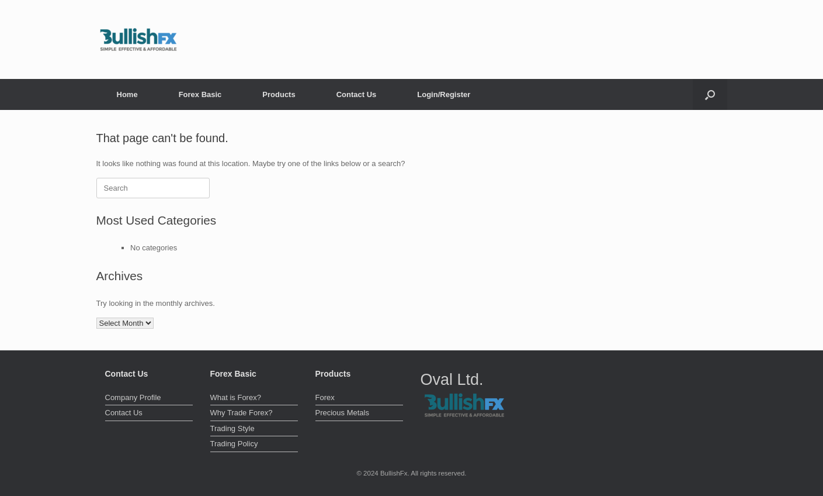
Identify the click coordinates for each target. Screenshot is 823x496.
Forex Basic (200, 94)
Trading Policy (234, 443)
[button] (710, 94)
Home (127, 94)
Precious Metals (342, 412)
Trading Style (232, 428)
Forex (325, 397)
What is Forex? (235, 397)
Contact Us (356, 94)
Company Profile (133, 397)
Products (278, 94)
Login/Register (443, 94)
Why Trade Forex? (241, 412)
